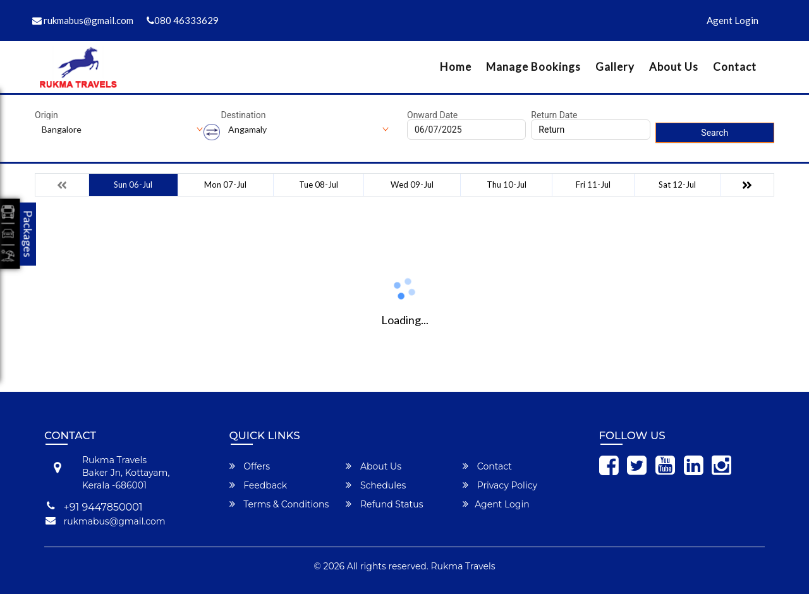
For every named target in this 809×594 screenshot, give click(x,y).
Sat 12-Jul (677, 184)
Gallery (615, 66)
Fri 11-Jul (593, 184)
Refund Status (384, 504)
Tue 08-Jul (318, 184)
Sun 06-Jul (133, 184)
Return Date (554, 115)
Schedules (376, 485)
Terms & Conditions (279, 504)
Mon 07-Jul (225, 184)
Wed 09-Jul (412, 184)
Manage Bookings (533, 66)
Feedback (258, 485)
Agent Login (732, 20)
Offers (250, 466)
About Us (673, 66)
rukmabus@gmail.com (82, 20)
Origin (46, 115)
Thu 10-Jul (506, 184)
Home (455, 66)
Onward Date (432, 115)
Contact (735, 66)
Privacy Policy (500, 485)
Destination (243, 115)
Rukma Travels (463, 566)
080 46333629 (183, 20)
